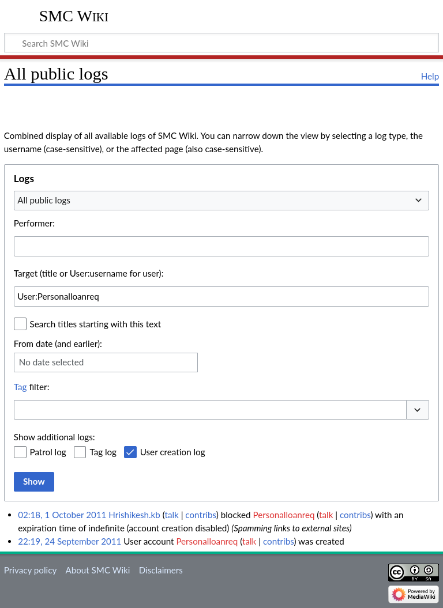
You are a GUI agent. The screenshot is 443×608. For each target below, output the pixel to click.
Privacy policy (30, 570)
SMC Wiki (73, 16)
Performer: (34, 223)
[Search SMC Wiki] (221, 42)
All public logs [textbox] (43, 200)
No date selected (51, 362)
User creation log (172, 452)
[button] (417, 410)
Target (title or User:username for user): (89, 273)
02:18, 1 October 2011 (62, 514)
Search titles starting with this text (96, 324)
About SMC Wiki (97, 570)
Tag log (103, 452)
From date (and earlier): (58, 343)
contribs (200, 514)
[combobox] (221, 200)
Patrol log (48, 452)
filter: (32, 387)
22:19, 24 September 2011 (69, 541)
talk (171, 514)
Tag (20, 387)
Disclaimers (161, 570)
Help (430, 76)
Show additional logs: (54, 437)
